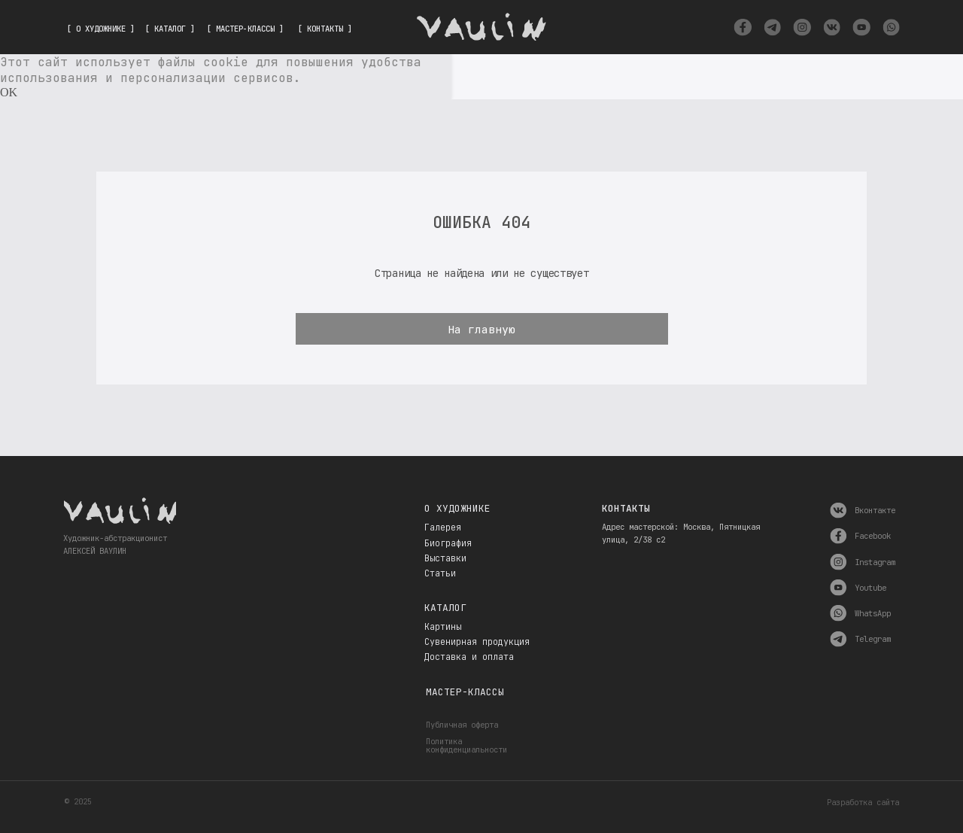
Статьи (440, 573)
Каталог (445, 607)
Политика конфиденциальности (466, 745)
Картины (442, 627)
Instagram (875, 562)
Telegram (873, 639)
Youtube (870, 587)
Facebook (873, 536)
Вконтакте (875, 510)
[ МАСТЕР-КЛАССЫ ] (245, 28)
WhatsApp (873, 613)
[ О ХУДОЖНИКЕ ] (101, 28)
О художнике (457, 508)
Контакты (626, 508)
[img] (742, 27)
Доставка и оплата (469, 657)
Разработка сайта (863, 802)
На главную (481, 329)
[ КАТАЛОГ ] (170, 28)
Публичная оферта (462, 724)
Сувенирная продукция (477, 642)
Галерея (442, 527)
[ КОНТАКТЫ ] (325, 28)
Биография (448, 543)
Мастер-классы (465, 692)
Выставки (445, 558)
